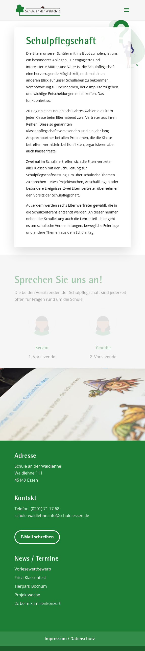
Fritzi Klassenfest (30, 577)
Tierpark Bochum (30, 586)
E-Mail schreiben (37, 537)
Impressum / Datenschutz (70, 638)
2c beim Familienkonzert (37, 603)
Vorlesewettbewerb (32, 569)
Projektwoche (27, 595)
